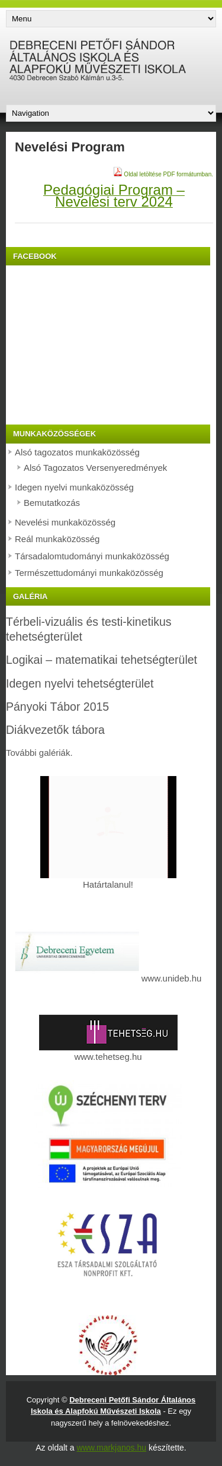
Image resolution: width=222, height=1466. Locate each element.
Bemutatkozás (52, 503)
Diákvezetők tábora (55, 729)
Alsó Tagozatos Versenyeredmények (95, 468)
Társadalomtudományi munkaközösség (92, 556)
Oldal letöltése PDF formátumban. (163, 174)
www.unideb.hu (171, 978)
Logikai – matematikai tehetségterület (101, 659)
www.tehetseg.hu (108, 1052)
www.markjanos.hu (112, 1447)
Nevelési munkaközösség (65, 522)
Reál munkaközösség (57, 539)
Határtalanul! (108, 879)
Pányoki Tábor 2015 (57, 706)
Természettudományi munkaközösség (89, 573)
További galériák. (39, 753)
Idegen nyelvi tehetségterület (79, 683)
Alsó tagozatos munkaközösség (77, 452)
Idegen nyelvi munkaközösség (74, 487)
